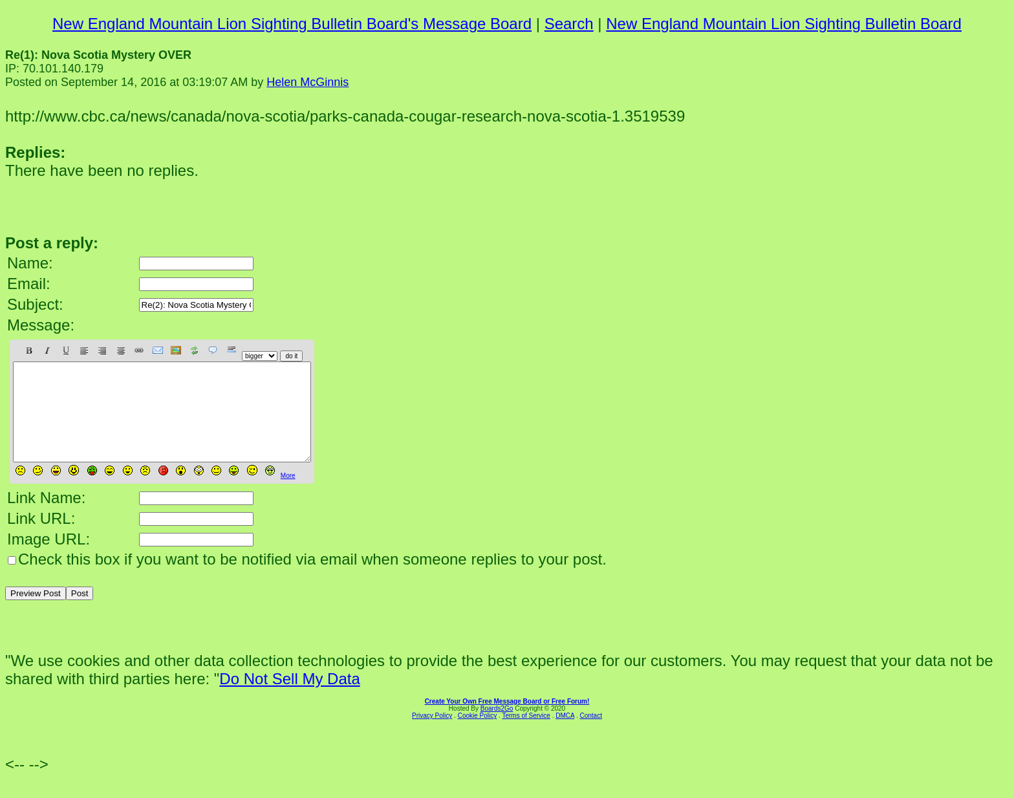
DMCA (565, 735)
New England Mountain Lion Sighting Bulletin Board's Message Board (292, 23)
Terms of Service (526, 735)
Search (569, 23)
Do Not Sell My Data (289, 698)
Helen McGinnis (307, 82)
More (288, 495)
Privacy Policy (432, 735)
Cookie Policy (477, 735)
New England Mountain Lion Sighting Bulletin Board (784, 23)
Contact (590, 735)
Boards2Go (496, 727)
